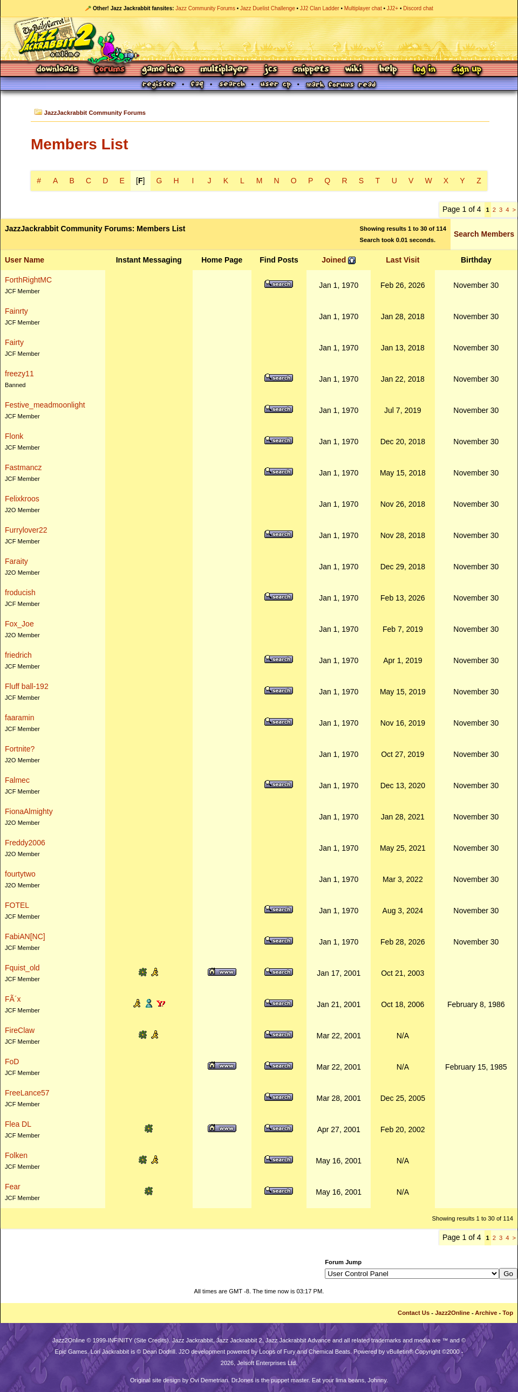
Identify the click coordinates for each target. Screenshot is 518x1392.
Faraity (16, 561)
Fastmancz (23, 467)
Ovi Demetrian (209, 1380)
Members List (79, 144)
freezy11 (19, 373)
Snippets (311, 70)
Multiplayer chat (363, 8)
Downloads (58, 70)
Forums (110, 70)
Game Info (162, 70)
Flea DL (18, 1124)
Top (507, 1313)
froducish (20, 592)
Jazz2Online (452, 1313)
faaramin (19, 717)
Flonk (14, 436)
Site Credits (151, 1340)
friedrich (18, 655)
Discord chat (418, 8)
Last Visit (402, 260)
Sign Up (466, 70)
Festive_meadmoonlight (45, 405)
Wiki (354, 70)
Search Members (484, 234)
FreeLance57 (27, 1092)
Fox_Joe (19, 623)
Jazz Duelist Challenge (267, 8)
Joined (334, 260)
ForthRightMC (28, 279)
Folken (16, 1155)
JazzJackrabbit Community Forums (95, 112)
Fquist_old (22, 967)
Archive (486, 1313)
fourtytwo (20, 874)
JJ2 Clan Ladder (319, 8)
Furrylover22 (26, 530)
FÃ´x (13, 999)
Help (388, 70)
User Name (24, 260)
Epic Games (71, 1351)
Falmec (17, 780)
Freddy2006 (25, 842)
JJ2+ (392, 8)
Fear (13, 1186)
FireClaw (20, 1030)
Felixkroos (22, 498)
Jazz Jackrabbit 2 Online (258, 38)
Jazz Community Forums (205, 8)
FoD (12, 1061)
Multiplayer (224, 70)
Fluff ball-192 (27, 686)
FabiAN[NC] (25, 936)
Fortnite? (20, 749)
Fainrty (16, 311)
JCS (270, 70)
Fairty (14, 342)
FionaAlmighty (29, 811)
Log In (424, 70)
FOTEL (17, 905)
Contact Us (414, 1313)
